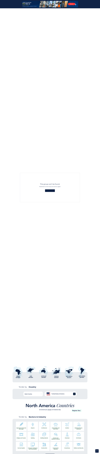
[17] (30, 407)
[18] (54, 407)
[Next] (74, 394)
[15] (51, 407)
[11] (47, 407)
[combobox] (33, 394)
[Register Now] (76, 410)
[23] (61, 407)
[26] (65, 407)
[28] (68, 407)
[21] (58, 407)
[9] (44, 407)
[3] (37, 407)
